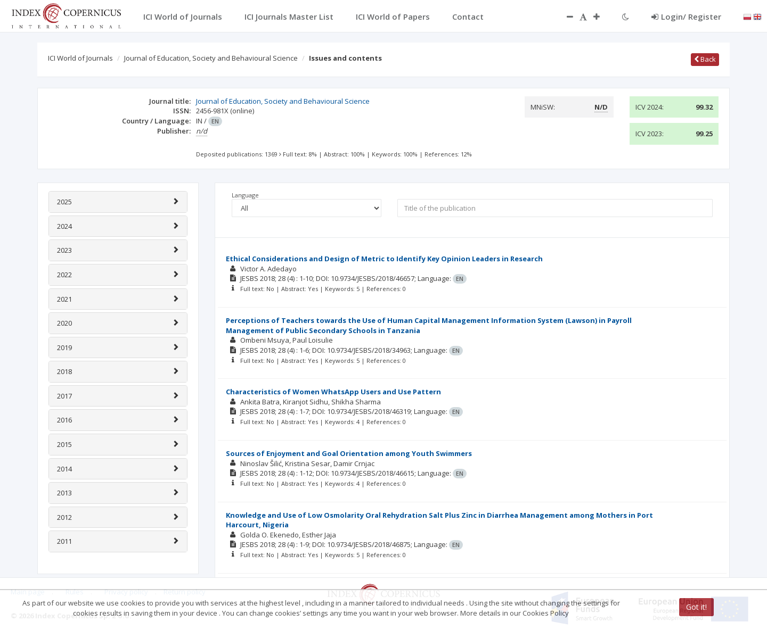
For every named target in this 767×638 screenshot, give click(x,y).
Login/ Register (686, 16)
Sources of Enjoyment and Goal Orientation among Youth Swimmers (349, 453)
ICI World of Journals (80, 58)
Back (705, 59)
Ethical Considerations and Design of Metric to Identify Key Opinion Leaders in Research (384, 258)
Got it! (696, 607)
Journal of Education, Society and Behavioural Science (211, 58)
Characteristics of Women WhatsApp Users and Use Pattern (333, 391)
